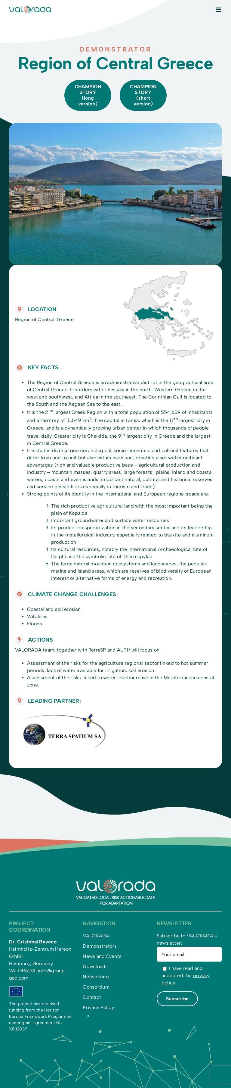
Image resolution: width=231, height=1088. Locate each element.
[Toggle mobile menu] (219, 10)
